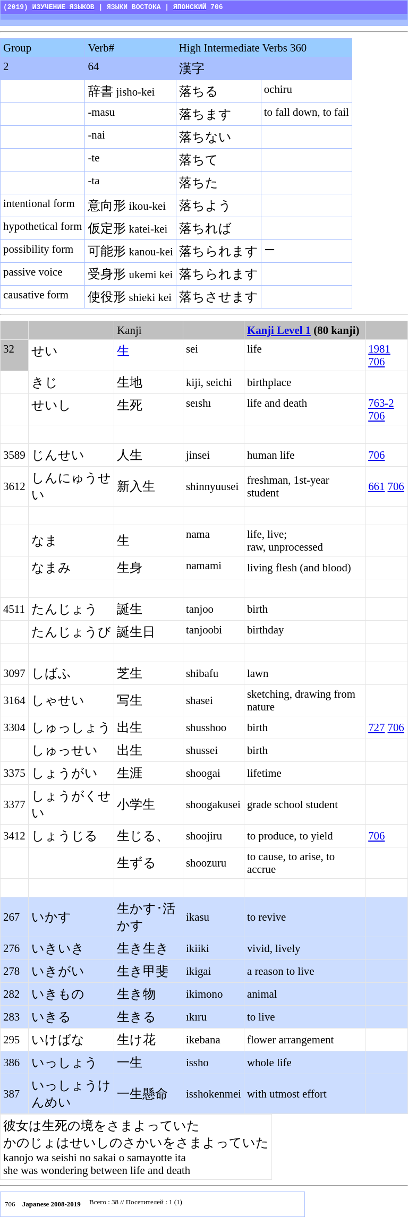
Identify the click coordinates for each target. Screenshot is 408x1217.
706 (376, 361)
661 (376, 486)
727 (376, 727)
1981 (379, 348)
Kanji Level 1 (279, 330)
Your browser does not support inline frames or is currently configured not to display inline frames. (194, 1204)
